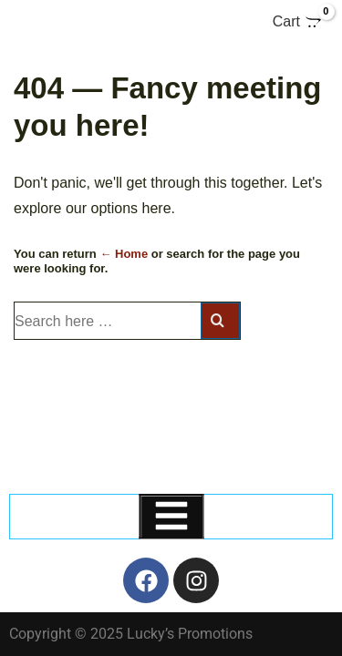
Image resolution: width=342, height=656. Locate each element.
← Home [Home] (123, 254)
